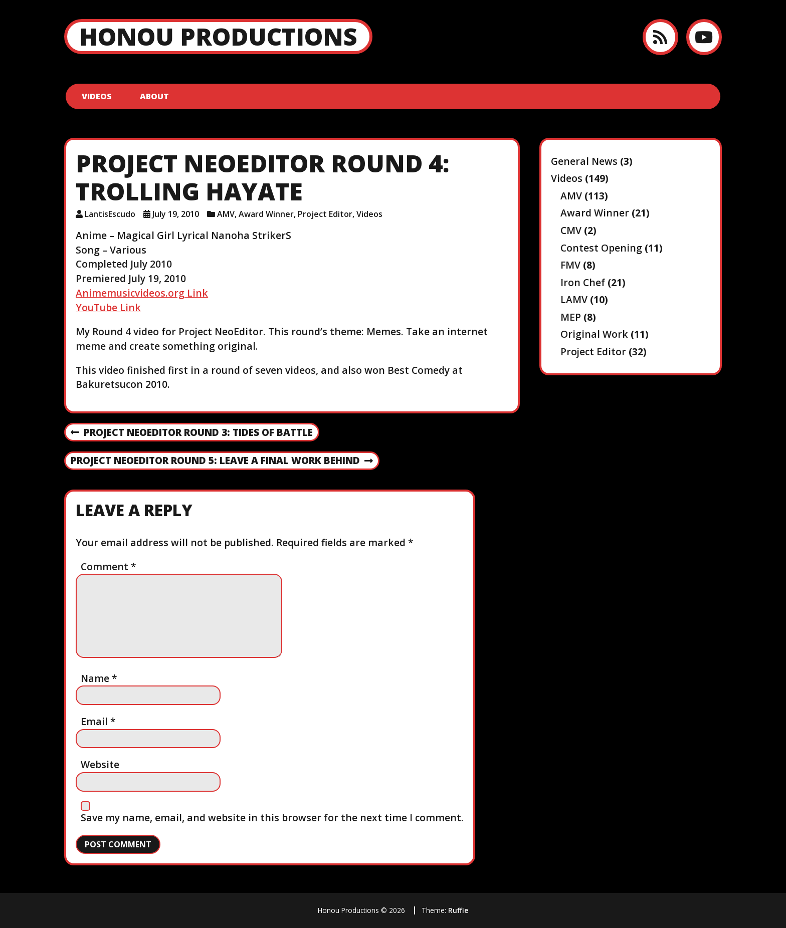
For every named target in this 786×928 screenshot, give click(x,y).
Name (99, 678)
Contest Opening (601, 248)
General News (584, 161)
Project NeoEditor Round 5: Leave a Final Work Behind (221, 461)
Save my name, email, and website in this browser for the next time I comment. (272, 817)
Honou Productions (218, 36)
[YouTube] (704, 37)
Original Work (594, 334)
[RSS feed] (660, 37)
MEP (570, 317)
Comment (108, 566)
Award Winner (266, 213)
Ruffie (458, 910)
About (154, 96)
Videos (97, 96)
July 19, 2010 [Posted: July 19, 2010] (175, 213)
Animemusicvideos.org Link (142, 293)
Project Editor (325, 213)
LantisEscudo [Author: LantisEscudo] (110, 213)
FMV (570, 265)
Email (98, 721)
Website (100, 764)
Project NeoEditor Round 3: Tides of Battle (191, 432)
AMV (226, 213)
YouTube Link (108, 307)
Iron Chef (582, 282)
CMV (570, 230)
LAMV (573, 299)
